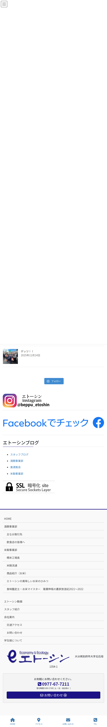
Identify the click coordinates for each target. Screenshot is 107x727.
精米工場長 (13, 557)
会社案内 (9, 617)
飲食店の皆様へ (16, 542)
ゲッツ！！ (27, 351)
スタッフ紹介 (12, 609)
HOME (8, 518)
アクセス (39, 721)
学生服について (13, 640)
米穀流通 (12, 565)
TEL (95, 721)
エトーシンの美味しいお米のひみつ (27, 581)
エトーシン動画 (13, 601)
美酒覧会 (15, 467)
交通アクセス (14, 625)
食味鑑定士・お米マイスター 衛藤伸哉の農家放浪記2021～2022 (45, 589)
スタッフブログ (19, 454)
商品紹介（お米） (17, 573)
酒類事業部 (16, 461)
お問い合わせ (14, 632)
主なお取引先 (14, 534)
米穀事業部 (16, 473)
